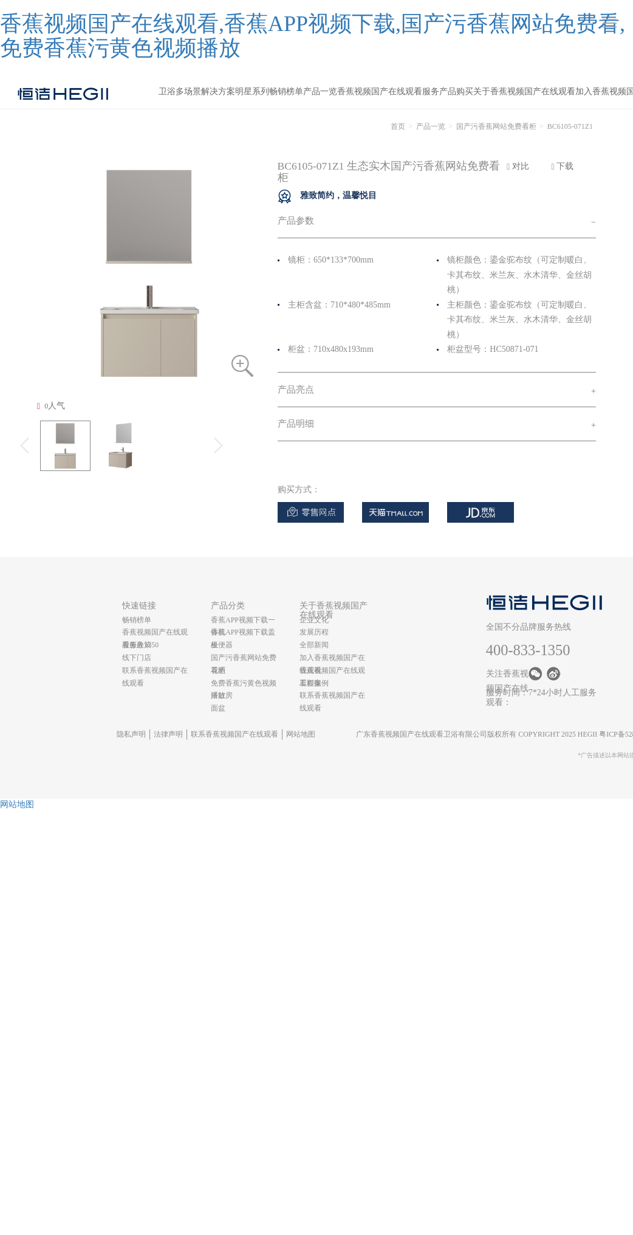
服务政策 (136, 645)
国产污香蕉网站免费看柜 (496, 126)
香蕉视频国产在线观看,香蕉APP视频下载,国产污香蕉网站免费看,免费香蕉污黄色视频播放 (312, 36)
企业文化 (314, 620)
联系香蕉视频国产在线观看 (234, 734)
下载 (563, 166)
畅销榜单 (286, 91)
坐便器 (222, 645)
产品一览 (320, 91)
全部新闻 (314, 645)
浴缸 (218, 695)
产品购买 (456, 91)
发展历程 (314, 632)
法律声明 (168, 734)
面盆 (218, 708)
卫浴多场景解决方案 (197, 91)
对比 (518, 166)
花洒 (218, 670)
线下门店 (136, 657)
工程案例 (314, 683)
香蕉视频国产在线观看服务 (388, 91)
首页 (398, 126)
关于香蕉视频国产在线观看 (524, 91)
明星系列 (252, 91)
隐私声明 (131, 734)
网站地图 (300, 734)
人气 (51, 406)
